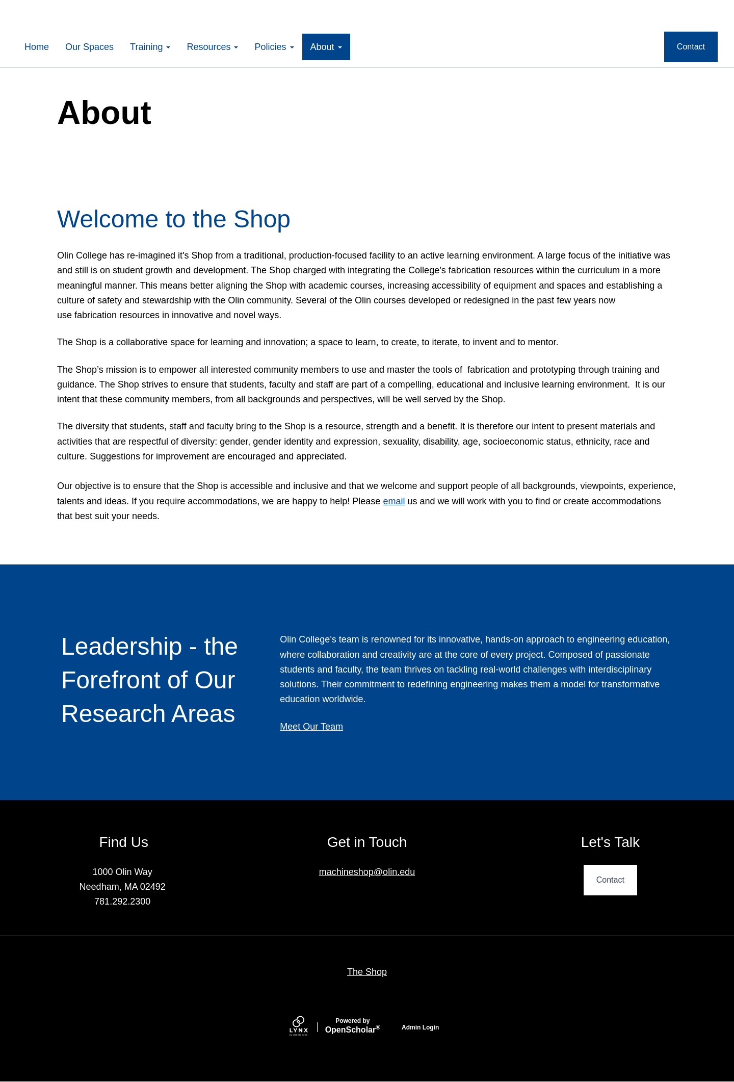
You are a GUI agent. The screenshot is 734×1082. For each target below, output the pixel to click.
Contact (691, 46)
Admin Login (420, 1027)
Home (36, 47)
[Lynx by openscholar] (307, 1027)
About (326, 47)
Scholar (352, 1026)
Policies (274, 47)
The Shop (367, 972)
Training (150, 47)
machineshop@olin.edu (367, 872)
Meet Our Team (311, 727)
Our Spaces (89, 47)
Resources (212, 47)
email (394, 501)
